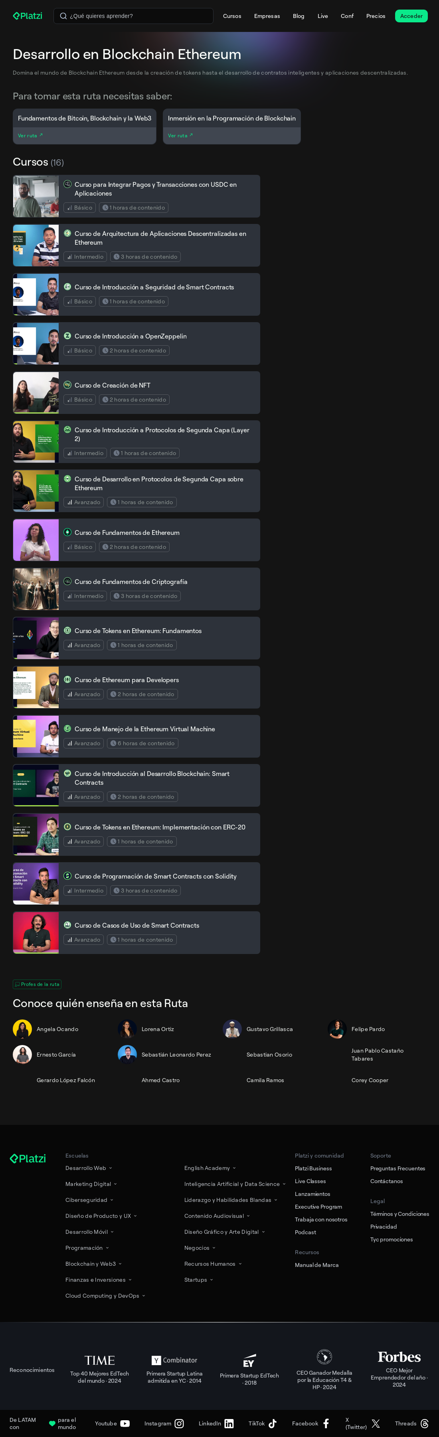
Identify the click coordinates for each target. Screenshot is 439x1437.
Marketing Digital (91, 1183)
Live (323, 15)
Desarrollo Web (89, 1167)
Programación (87, 1247)
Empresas (267, 15)
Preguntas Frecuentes (397, 1168)
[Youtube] (112, 1423)
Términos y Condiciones (399, 1213)
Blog (299, 15)
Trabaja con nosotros (321, 1219)
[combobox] (133, 16)
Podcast (305, 1232)
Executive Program (318, 1206)
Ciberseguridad (90, 1199)
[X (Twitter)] (363, 1423)
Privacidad (383, 1226)
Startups (199, 1279)
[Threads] (412, 1423)
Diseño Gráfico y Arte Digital (225, 1231)
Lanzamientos (312, 1193)
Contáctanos (386, 1181)
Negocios (200, 1247)
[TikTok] (263, 1423)
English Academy (210, 1167)
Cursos (232, 15)
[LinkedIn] (216, 1423)
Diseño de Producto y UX (101, 1215)
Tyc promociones (391, 1239)
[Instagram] (164, 1423)
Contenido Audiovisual (217, 1215)
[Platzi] (28, 16)
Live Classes (310, 1181)
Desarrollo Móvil (90, 1231)
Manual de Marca (316, 1264)
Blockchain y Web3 (94, 1263)
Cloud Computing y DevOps (105, 1295)
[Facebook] (311, 1423)
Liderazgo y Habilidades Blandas (231, 1199)
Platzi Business (313, 1168)
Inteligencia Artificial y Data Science (235, 1183)
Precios (376, 15)
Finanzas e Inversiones (99, 1279)
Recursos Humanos (213, 1263)
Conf (347, 15)
